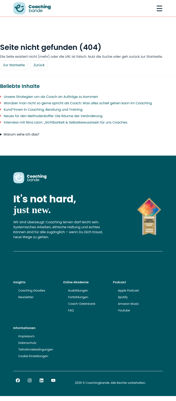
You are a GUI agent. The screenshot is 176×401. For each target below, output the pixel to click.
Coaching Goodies (31, 290)
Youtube (124, 310)
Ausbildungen (78, 290)
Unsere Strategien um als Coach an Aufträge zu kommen (51, 96)
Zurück (39, 65)
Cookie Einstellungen (33, 356)
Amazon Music (128, 304)
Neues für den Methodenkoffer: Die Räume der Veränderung (53, 116)
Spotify (123, 297)
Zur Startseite (14, 65)
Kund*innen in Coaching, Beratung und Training (43, 109)
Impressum (26, 336)
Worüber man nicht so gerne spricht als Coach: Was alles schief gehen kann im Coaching (78, 103)
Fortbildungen (78, 297)
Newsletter (26, 297)
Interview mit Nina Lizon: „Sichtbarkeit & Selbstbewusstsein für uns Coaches (65, 122)
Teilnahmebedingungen (35, 349)
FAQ (71, 310)
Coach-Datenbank (81, 304)
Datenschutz (27, 343)
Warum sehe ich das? (21, 134)
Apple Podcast (128, 290)
